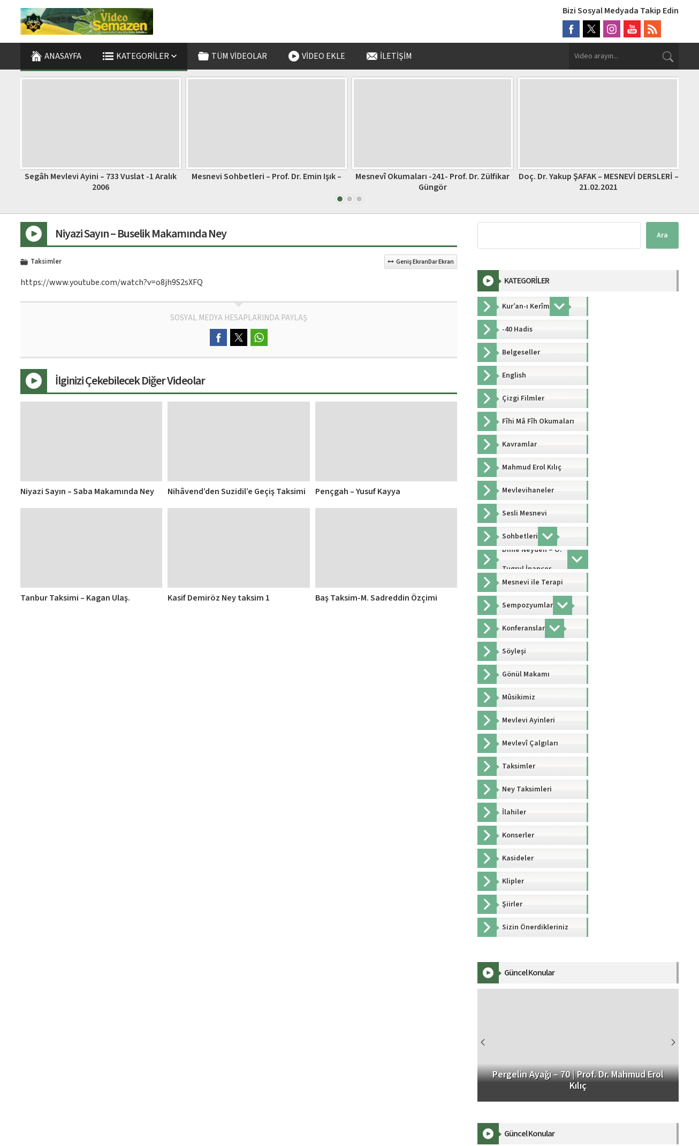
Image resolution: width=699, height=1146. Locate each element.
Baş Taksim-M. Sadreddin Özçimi (376, 598)
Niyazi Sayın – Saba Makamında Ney (87, 491)
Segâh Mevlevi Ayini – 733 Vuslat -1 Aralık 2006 (101, 182)
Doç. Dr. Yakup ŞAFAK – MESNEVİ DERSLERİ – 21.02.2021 (599, 182)
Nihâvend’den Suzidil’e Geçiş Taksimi (237, 491)
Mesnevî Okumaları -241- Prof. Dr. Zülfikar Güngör (432, 182)
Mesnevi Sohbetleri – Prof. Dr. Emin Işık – (266, 176)
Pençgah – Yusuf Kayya (357, 491)
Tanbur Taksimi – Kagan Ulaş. (75, 598)
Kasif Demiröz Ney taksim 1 (219, 598)
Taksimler (46, 262)
